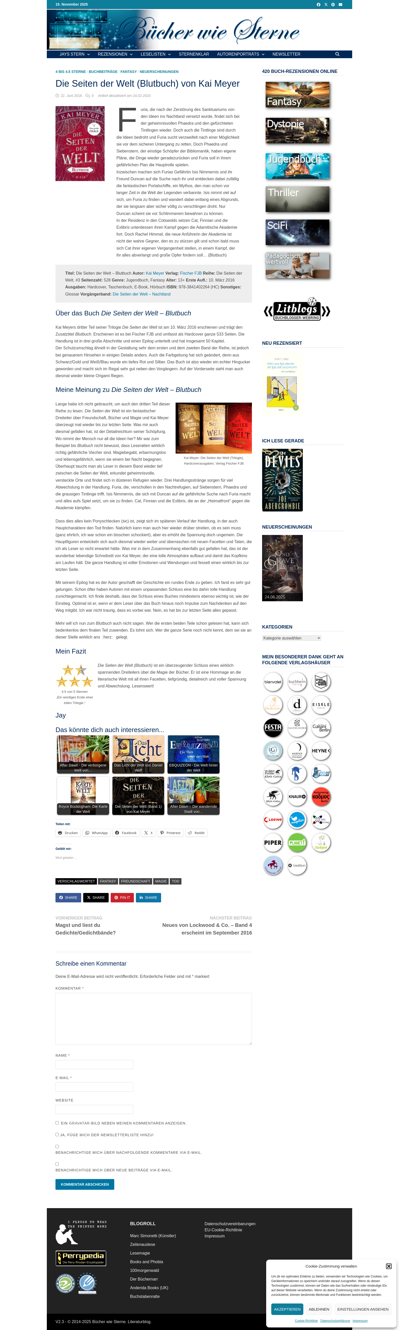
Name (62, 1055)
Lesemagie (140, 1253)
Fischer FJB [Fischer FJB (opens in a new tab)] (191, 273)
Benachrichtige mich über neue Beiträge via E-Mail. (113, 1170)
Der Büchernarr (144, 1279)
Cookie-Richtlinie (306, 1321)
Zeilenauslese (142, 1244)
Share (68, 898)
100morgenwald (144, 1270)
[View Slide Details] (282, 383)
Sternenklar (194, 54)
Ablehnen (319, 1309)
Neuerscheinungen (159, 72)
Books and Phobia (146, 1262)
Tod (175, 881)
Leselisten (153, 54)
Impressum (360, 1321)
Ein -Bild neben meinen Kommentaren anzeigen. (124, 1123)
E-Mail (63, 1078)
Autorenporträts (238, 54)
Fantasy (128, 72)
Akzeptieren (287, 1309)
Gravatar (79, 1123)
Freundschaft (135, 881)
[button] (388, 1266)
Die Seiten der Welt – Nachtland (141, 294)
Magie (161, 881)
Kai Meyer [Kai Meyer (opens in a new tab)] (155, 273)
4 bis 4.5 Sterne (70, 72)
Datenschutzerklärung (335, 1321)
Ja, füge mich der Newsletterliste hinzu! (104, 1135)
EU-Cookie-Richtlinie (223, 1230)
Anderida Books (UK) (149, 1288)
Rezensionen (112, 54)
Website (64, 1100)
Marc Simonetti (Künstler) (153, 1236)
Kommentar (69, 988)
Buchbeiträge (103, 72)
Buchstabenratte (145, 1296)
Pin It (122, 898)
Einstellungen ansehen (363, 1309)
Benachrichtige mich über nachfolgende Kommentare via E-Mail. (128, 1152)
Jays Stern (72, 54)
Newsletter (286, 54)
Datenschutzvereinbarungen (230, 1224)
